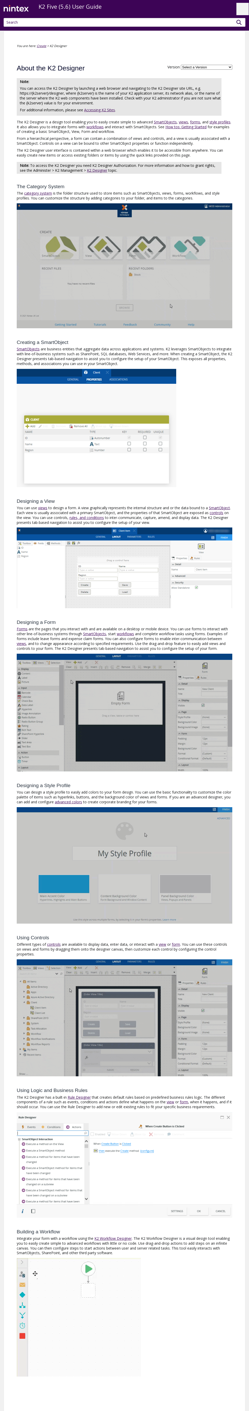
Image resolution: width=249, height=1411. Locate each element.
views (183, 122)
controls (216, 512)
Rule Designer (79, 1097)
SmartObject (219, 507)
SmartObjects (165, 122)
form (176, 944)
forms (195, 122)
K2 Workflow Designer (113, 1238)
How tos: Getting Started (186, 126)
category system (38, 193)
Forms (22, 628)
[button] (239, 22)
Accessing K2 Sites (99, 109)
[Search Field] (124, 22)
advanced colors (68, 801)
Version (173, 67)
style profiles (219, 122)
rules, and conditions (86, 517)
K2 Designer (97, 170)
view (162, 944)
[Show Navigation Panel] (242, 9)
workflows (95, 126)
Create (41, 46)
